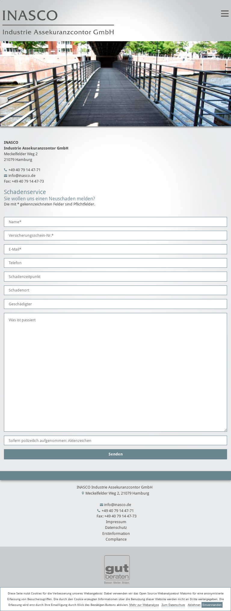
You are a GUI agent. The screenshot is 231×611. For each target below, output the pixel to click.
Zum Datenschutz (173, 604)
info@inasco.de (21, 175)
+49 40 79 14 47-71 (24, 170)
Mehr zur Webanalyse (144, 604)
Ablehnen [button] (194, 604)
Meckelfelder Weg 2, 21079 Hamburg (117, 493)
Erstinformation (116, 533)
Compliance (116, 539)
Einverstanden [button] (212, 604)
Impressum (116, 522)
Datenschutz (116, 527)
